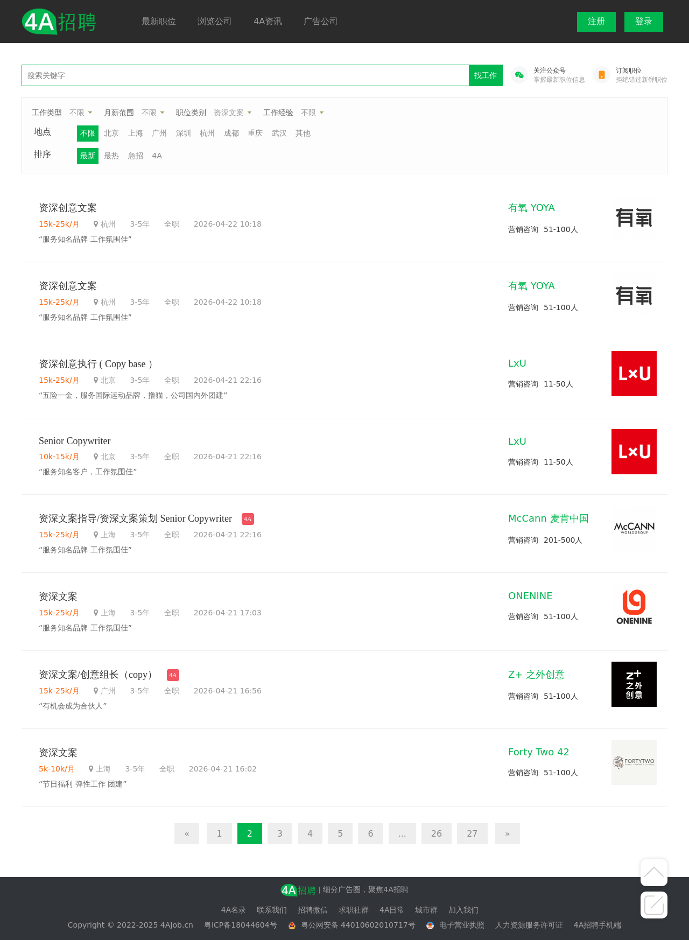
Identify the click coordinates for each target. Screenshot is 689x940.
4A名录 (233, 910)
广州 (159, 133)
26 (436, 834)
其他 (303, 133)
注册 (596, 21)
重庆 (255, 133)
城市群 (426, 910)
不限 (77, 112)
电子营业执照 (461, 925)
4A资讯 (268, 21)
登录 (643, 21)
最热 (111, 155)
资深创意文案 (68, 207)
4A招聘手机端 (597, 925)
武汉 (279, 133)
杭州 (207, 133)
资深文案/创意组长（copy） (98, 674)
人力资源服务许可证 (529, 925)
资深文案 (229, 112)
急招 (135, 155)
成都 (231, 133)
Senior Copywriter (74, 441)
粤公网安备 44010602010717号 (358, 925)
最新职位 (159, 21)
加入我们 (463, 910)
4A (156, 155)
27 (472, 834)
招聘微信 (313, 910)
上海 (135, 133)
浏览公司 (215, 21)
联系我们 (272, 910)
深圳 (183, 133)
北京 (111, 133)
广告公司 (321, 21)
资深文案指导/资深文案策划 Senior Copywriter (135, 518)
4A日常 (391, 910)
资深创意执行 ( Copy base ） (98, 364)
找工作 (485, 75)
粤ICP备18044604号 (240, 925)
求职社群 (354, 910)
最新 (87, 155)
